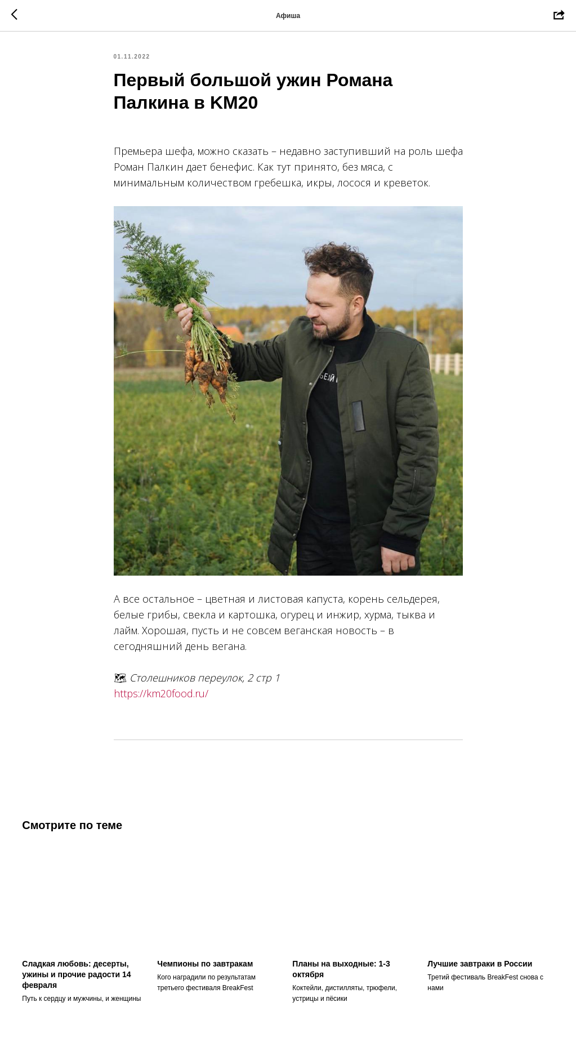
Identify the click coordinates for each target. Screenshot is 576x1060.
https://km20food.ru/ (161, 695)
